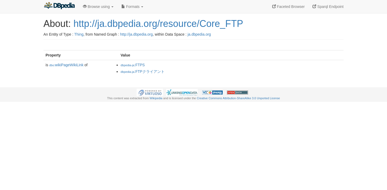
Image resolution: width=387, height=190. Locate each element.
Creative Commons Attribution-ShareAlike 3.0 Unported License (238, 98)
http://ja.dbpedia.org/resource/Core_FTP (158, 23)
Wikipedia (156, 98)
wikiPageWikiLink (66, 65)
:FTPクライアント (143, 71)
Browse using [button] (98, 6)
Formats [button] (132, 6)
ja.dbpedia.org (199, 34)
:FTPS (133, 65)
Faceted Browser (288, 6)
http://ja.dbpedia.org (136, 34)
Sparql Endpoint (328, 6)
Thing (78, 34)
